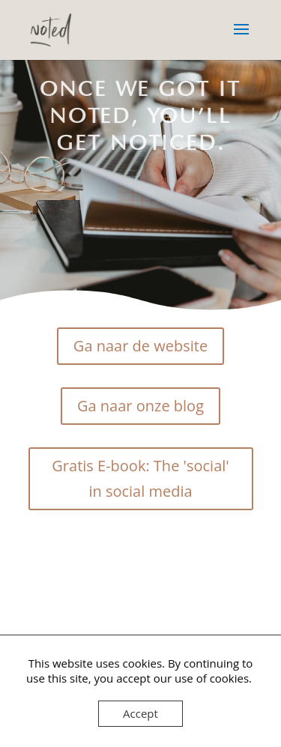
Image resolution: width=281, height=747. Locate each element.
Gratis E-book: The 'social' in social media (140, 478)
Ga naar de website (140, 346)
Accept (140, 713)
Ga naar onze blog (140, 406)
